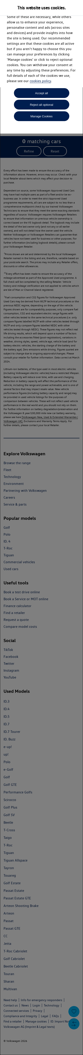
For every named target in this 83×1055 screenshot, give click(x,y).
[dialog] (41, 527)
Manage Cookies (41, 116)
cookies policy (40, 81)
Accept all (41, 93)
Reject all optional (41, 104)
